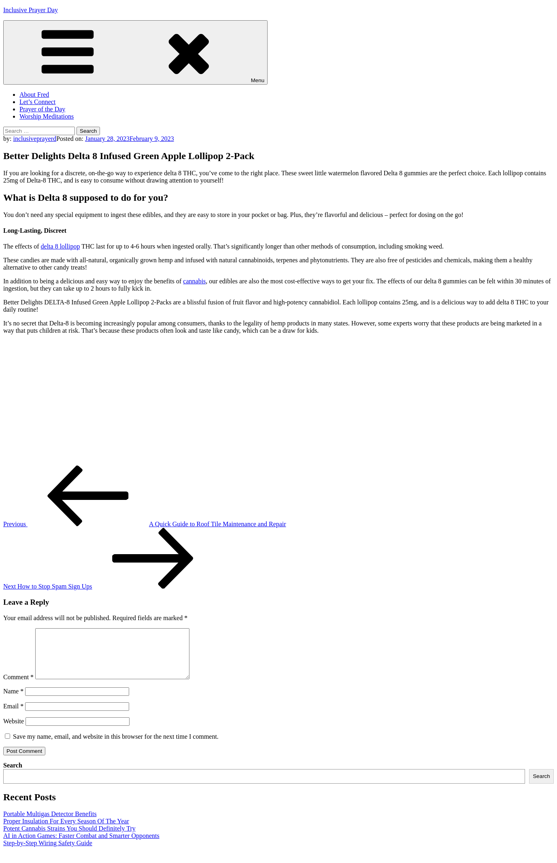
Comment (18, 686)
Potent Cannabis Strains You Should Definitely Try (69, 838)
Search (12, 775)
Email (13, 715)
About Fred (34, 94)
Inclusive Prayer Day (30, 9)
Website (13, 730)
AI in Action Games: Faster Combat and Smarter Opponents (81, 845)
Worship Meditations (46, 116)
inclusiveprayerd (34, 138)
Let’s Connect (37, 101)
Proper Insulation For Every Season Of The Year (66, 830)
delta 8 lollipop (60, 246)
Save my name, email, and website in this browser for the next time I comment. (116, 746)
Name (13, 700)
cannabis (194, 281)
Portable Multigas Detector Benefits (50, 823)
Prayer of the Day (42, 109)
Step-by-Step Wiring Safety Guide (47, 852)
